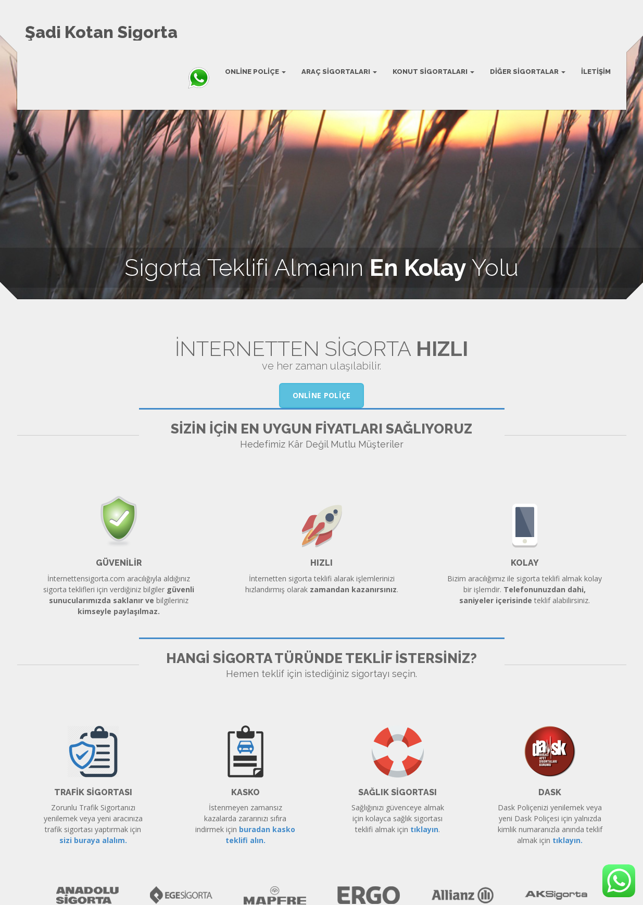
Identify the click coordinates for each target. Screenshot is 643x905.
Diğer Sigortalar (527, 71)
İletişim (596, 71)
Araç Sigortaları (339, 71)
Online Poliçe (255, 71)
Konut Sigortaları (433, 71)
